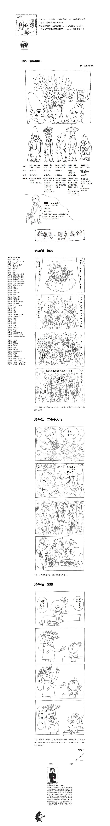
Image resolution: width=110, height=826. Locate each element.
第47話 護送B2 (13, 345)
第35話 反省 (12, 322)
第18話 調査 (12, 290)
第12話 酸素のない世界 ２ (16, 279)
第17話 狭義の (13, 289)
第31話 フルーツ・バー (15, 314)
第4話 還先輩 (15, 265)
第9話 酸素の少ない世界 (16, 274)
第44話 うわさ (13, 340)
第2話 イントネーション (16, 261)
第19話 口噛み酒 (13, 292)
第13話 (16, 281)
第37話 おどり (13, 325)
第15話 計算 (15, 285)
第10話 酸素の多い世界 (15, 276)
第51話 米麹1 (12, 353)
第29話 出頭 (12, 311)
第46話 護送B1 (13, 344)
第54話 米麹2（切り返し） (17, 358)
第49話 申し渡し (13, 349)
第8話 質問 (11, 272)
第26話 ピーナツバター (15, 305)
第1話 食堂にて (13, 259)
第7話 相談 (11, 270)
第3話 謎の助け (13, 263)
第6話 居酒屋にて (14, 268)
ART (19, 17)
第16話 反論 (12, 287)
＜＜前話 (49, 764)
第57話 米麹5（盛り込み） (17, 364)
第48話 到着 (12, 347)
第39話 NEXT (12, 329)
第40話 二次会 (13, 331)
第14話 (16, 283)
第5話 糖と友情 (13, 267)
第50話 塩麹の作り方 (15, 351)
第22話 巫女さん (13, 298)
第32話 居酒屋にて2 (14, 316)
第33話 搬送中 (13, 318)
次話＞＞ (73, 764)
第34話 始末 (12, 320)
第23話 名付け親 (13, 300)
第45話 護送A (12, 342)
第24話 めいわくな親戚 (15, 301)
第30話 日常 (12, 313)
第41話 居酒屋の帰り (15, 333)
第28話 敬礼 (12, 309)
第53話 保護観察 (13, 357)
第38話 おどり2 (13, 327)
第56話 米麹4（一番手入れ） (17, 362)
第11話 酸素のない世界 (15, 278)
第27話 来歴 (12, 307)
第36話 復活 (12, 324)
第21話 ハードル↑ (14, 296)
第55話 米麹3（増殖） (15, 360)
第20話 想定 (12, 294)
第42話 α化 (15, 335)
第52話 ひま (12, 355)
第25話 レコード (13, 303)
